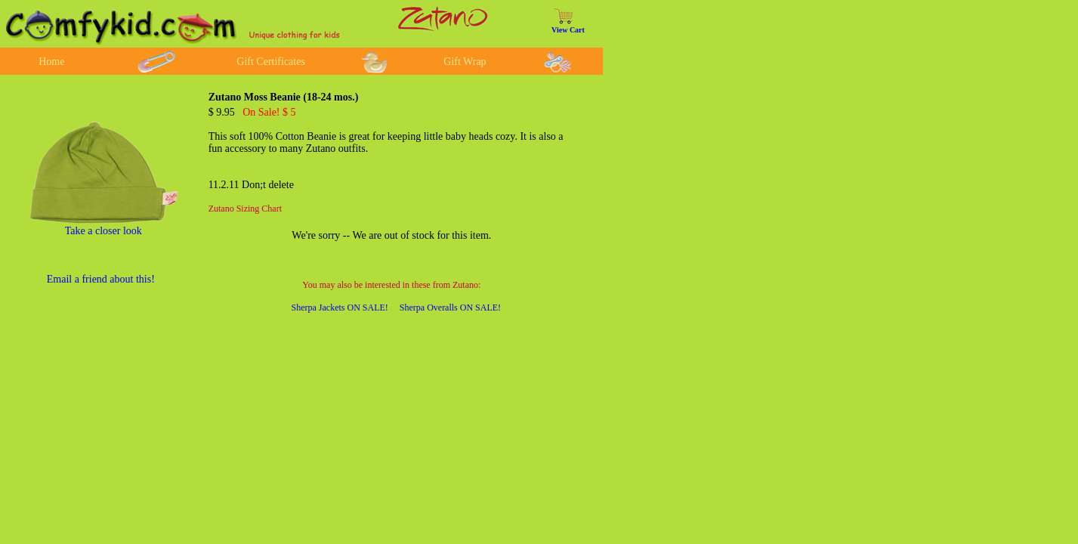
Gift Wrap (464, 61)
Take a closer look (103, 230)
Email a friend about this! (101, 279)
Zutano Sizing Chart (245, 208)
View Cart (568, 30)
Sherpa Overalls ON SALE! (450, 307)
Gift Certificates (270, 61)
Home (51, 61)
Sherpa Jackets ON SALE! (340, 307)
